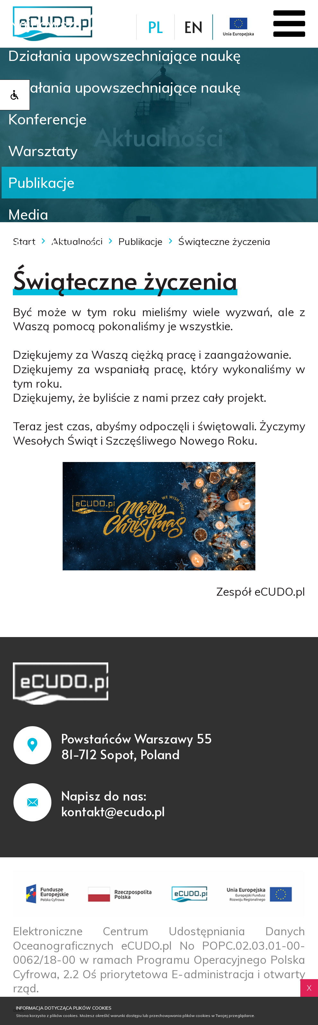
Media (28, 214)
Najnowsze (45, 24)
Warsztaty (43, 151)
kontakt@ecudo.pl (113, 811)
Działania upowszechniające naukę (124, 55)
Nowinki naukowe (67, 246)
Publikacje (41, 182)
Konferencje (47, 119)
